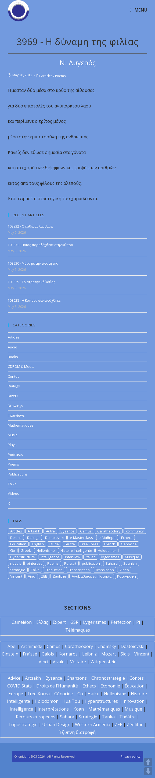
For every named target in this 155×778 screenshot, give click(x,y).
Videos (13, 493)
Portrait (70, 563)
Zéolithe (135, 724)
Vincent (16, 576)
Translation (104, 569)
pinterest (34, 563)
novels (15, 563)
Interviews (16, 415)
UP (148, 762)
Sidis (125, 654)
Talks (12, 483)
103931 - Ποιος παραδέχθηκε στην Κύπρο (40, 245)
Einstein (10, 654)
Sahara (112, 563)
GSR (74, 622)
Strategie (17, 569)
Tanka (108, 717)
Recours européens (35, 717)
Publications (18, 474)
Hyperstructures (101, 701)
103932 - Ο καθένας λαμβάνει (30, 226)
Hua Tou (71, 701)
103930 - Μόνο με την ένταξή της (33, 263)
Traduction (54, 569)
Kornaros (68, 654)
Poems (60, 76)
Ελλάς (42, 622)
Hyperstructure (22, 556)
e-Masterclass (81, 537)
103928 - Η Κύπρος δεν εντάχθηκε (34, 300)
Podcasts (15, 454)
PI (138, 622)
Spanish (130, 563)
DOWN (148, 771)
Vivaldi (59, 662)
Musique (132, 556)
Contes (13, 376)
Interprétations (53, 709)
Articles (46, 76)
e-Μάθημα (107, 537)
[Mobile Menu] (138, 10)
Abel (12, 646)
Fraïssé (30, 654)
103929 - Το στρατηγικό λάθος (31, 282)
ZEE (44, 576)
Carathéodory (79, 646)
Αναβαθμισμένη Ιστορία (91, 576)
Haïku (93, 694)
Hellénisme (115, 694)
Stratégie (88, 717)
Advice (14, 678)
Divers (13, 395)
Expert (59, 622)
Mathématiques (104, 709)
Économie (110, 686)
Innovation (133, 701)
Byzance (67, 531)
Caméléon (22, 622)
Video (124, 569)
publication (91, 563)
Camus (86, 531)
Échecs (89, 686)
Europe (15, 694)
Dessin (15, 537)
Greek (26, 550)
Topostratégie (23, 724)
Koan (78, 709)
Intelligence (50, 556)
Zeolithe (59, 576)
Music (12, 435)
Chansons (77, 678)
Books (13, 356)
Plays (12, 444)
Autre (50, 531)
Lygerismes (94, 622)
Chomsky (107, 646)
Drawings (15, 405)
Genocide (129, 544)
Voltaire (78, 662)
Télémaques (77, 630)
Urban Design (56, 724)
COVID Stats (19, 686)
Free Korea (90, 544)
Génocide (63, 694)
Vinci (31, 576)
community (135, 531)
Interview (72, 556)
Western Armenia (92, 724)
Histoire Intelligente (76, 550)
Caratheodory (108, 531)
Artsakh (34, 531)
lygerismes (110, 556)
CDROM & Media (21, 366)
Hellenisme (46, 550)
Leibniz (89, 654)
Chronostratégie (108, 678)
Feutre (69, 544)
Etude (54, 544)
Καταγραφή (126, 576)
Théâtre (127, 717)
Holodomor (107, 550)
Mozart (108, 654)
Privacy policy (130, 756)
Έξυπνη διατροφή (77, 732)
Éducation (135, 686)
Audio (12, 347)
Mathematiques (21, 425)
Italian (91, 556)
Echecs (126, 537)
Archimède (31, 646)
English (38, 544)
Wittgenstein (104, 662)
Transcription (79, 569)
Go (12, 550)
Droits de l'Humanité (57, 686)
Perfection (121, 622)
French (109, 544)
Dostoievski (54, 537)
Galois (48, 654)
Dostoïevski (132, 646)
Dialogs (14, 386)
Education (18, 544)
